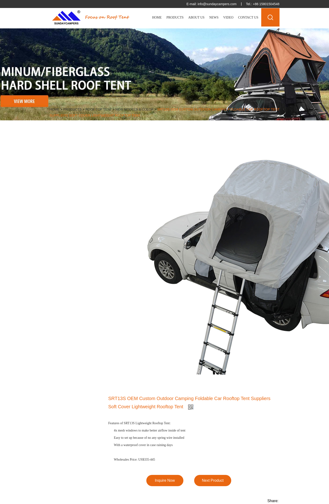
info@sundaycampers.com (217, 4)
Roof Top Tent (98, 109)
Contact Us (248, 17)
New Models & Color (134, 109)
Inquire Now (165, 480)
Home (157, 17)
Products (175, 17)
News (214, 17)
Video (228, 17)
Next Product (212, 480)
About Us (196, 17)
